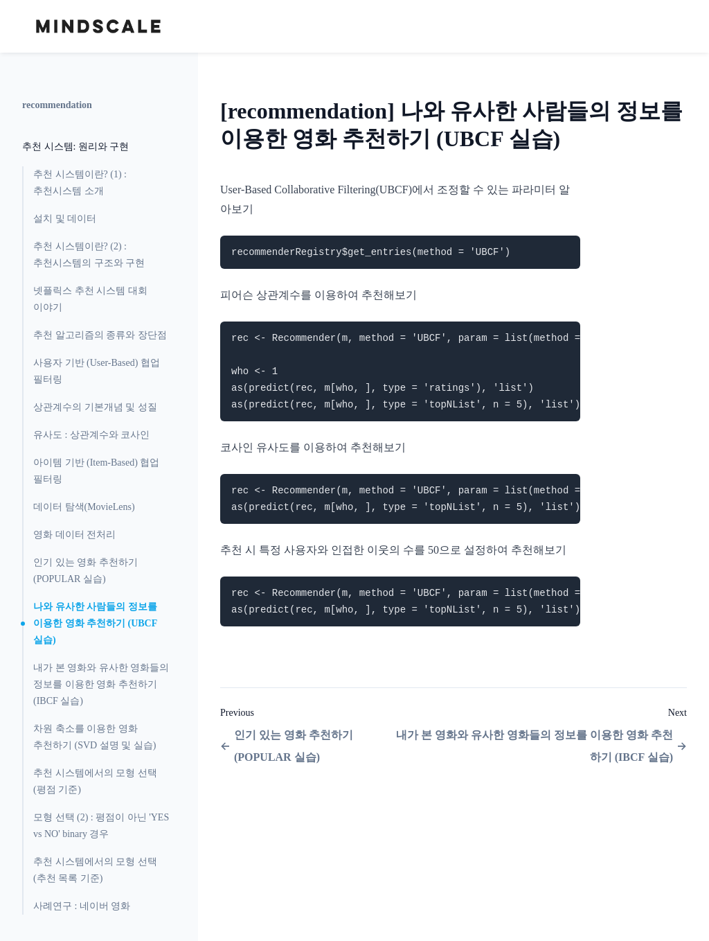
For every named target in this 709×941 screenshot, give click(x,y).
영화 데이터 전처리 (74, 534)
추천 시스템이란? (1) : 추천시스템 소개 (80, 182)
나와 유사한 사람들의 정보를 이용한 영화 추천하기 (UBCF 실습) (95, 623)
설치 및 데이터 (64, 218)
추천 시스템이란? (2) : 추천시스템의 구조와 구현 (89, 254)
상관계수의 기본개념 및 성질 (95, 407)
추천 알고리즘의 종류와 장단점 (100, 335)
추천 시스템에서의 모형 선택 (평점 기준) (95, 781)
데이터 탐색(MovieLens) (84, 507)
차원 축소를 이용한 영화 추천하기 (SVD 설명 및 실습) (94, 736)
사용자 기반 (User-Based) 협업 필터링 (96, 371)
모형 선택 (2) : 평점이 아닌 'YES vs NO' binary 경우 (101, 825)
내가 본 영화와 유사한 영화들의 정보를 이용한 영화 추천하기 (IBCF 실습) (101, 684)
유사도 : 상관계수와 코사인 (91, 435)
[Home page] (98, 26)
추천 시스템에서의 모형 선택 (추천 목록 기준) (95, 869)
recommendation (57, 105)
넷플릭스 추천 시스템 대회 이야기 (90, 299)
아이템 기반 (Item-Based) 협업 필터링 (96, 470)
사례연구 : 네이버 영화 (81, 906)
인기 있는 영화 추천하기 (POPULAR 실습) (85, 570)
